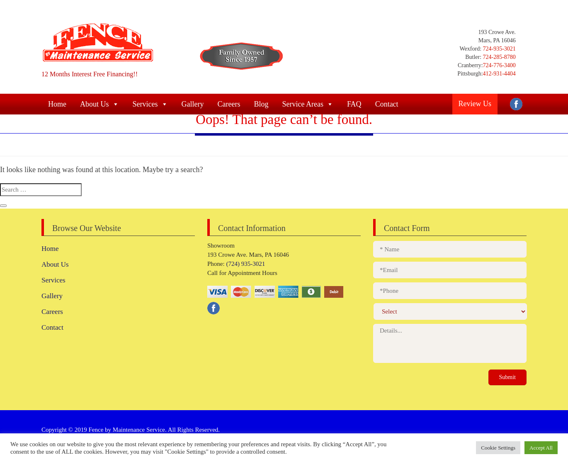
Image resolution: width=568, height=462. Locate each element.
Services (53, 280)
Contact (52, 327)
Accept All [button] (541, 448)
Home (50, 249)
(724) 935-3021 (245, 263)
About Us (55, 264)
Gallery (52, 296)
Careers (52, 312)
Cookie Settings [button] (498, 448)
